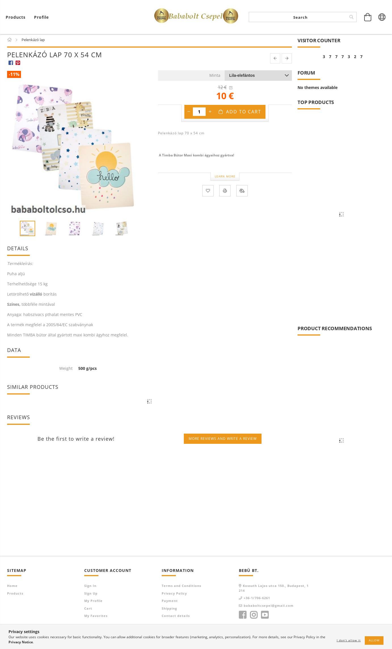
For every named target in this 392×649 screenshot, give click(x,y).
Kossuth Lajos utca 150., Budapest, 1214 (274, 589)
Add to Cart (243, 112)
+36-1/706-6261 (257, 599)
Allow (374, 640)
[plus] (210, 112)
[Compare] (242, 191)
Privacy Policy (174, 594)
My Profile (93, 602)
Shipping (169, 609)
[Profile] (41, 17)
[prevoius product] (275, 59)
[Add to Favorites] (208, 191)
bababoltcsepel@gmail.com (269, 607)
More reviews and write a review (223, 439)
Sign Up (91, 594)
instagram (253, 616)
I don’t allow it (349, 640)
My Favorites (96, 617)
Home (12, 587)
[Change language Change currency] (382, 17)
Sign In (90, 587)
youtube (264, 616)
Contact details (176, 617)
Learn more (225, 177)
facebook (242, 616)
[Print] (225, 191)
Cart (88, 609)
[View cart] (17, 17)
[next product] (287, 59)
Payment (170, 602)
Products (15, 594)
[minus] (188, 112)
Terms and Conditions (181, 587)
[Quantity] (199, 112)
